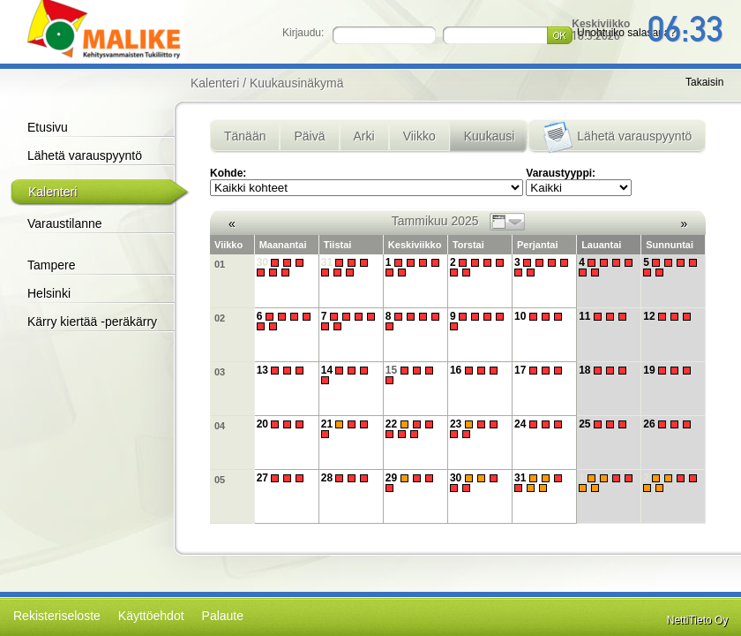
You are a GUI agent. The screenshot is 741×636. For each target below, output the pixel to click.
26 (669, 424)
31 (347, 267)
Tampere (51, 265)
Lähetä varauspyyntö (84, 155)
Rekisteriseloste (57, 616)
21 (347, 429)
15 (411, 375)
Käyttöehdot (151, 616)
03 (219, 372)
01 (219, 264)
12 (669, 316)
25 (605, 424)
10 (540, 316)
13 (283, 370)
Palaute (222, 616)
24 (540, 424)
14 (347, 375)
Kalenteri (52, 192)
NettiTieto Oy (698, 620)
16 (476, 370)
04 (219, 425)
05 (219, 479)
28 (347, 478)
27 (283, 478)
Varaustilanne (64, 223)
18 (605, 370)
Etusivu (47, 127)
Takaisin (704, 82)
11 (605, 316)
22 (411, 429)
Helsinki (49, 293)
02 (219, 318)
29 (411, 483)
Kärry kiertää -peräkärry (92, 321)
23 (476, 429)
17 (540, 370)
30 (283, 267)
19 (669, 370)
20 (283, 424)
